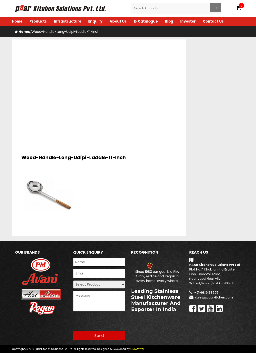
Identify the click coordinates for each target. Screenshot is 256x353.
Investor (188, 21)
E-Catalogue (146, 21)
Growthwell (137, 349)
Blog (169, 21)
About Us (118, 21)
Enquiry (95, 21)
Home (17, 21)
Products (38, 21)
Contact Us (213, 21)
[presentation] (105, 323)
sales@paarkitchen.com (214, 297)
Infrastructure (67, 21)
